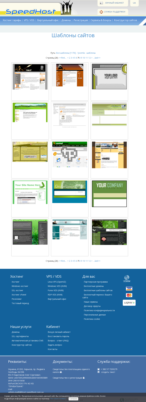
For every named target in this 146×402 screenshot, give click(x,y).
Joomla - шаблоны (87, 53)
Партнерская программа (96, 281)
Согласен (73, 399)
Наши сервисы (91, 301)
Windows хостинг (20, 286)
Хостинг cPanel (19, 294)
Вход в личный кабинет (59, 332)
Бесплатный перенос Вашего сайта (97, 296)
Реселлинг (17, 299)
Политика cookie (92, 319)
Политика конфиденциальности (99, 310)
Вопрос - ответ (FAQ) (58, 340)
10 (84, 57)
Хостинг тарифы (12, 20)
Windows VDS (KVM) (57, 286)
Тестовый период (20, 303)
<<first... (63, 57)
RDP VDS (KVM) (55, 294)
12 (89, 57)
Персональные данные (95, 314)
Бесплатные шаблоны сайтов (98, 290)
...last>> (96, 57)
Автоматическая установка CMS (27, 340)
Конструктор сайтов (125, 20)
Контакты (52, 349)
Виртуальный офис (48, 20)
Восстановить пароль (58, 336)
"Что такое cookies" (58, 398)
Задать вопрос (55, 344)
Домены (66, 20)
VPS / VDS (29, 20)
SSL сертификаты (20, 336)
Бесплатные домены (94, 286)
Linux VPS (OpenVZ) (57, 281)
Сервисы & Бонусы (101, 20)
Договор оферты (92, 306)
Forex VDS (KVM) (56, 290)
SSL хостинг (17, 290)
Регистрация (81, 20)
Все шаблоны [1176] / (67, 53)
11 (87, 57)
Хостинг (15, 281)
